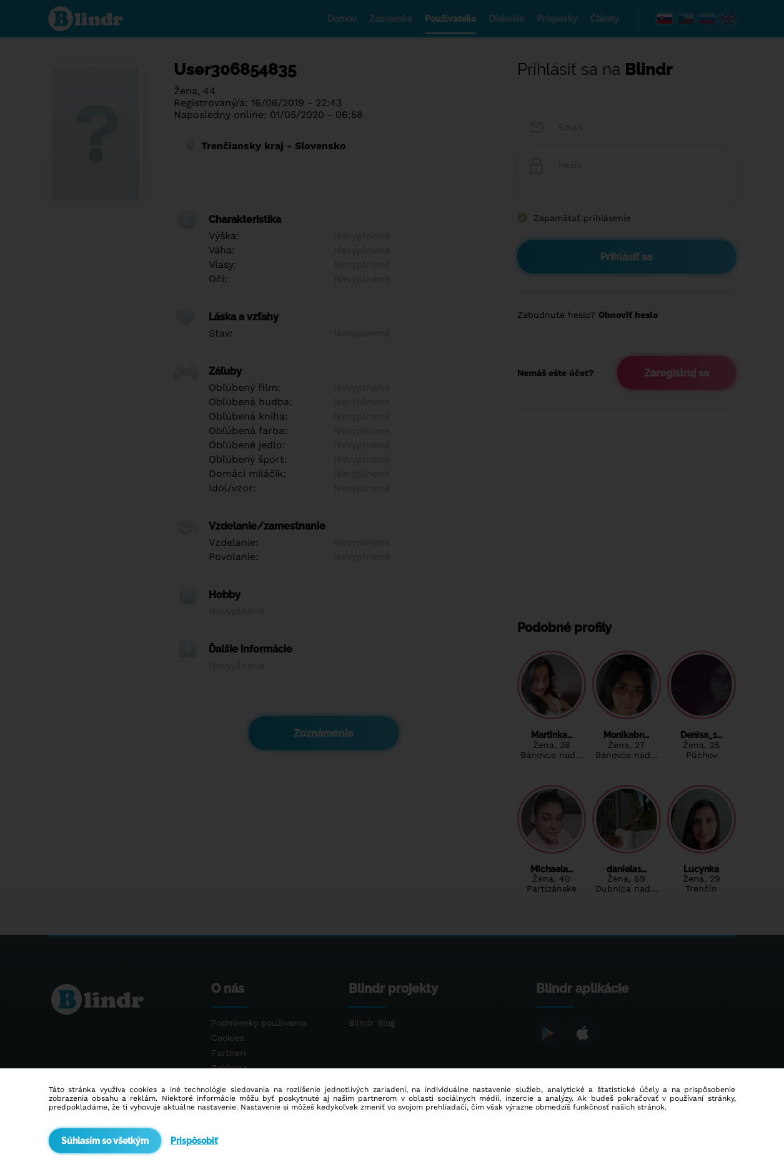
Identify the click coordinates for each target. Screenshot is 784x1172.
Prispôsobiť (194, 1141)
